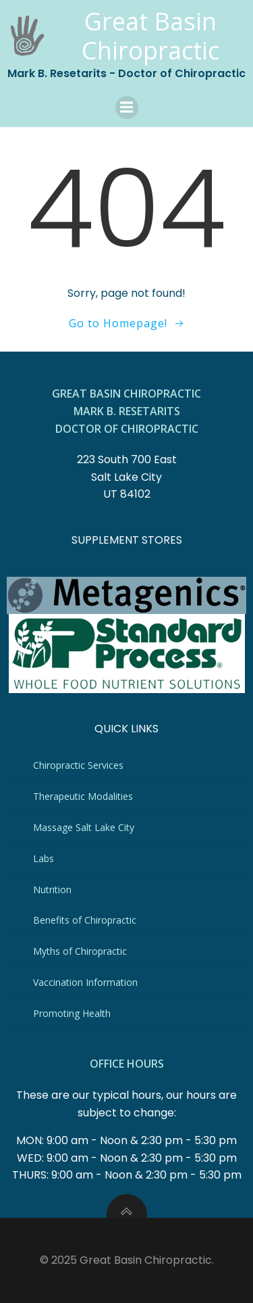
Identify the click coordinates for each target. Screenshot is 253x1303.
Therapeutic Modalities (83, 796)
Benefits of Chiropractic (84, 920)
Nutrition (52, 889)
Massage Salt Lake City (83, 827)
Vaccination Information (85, 982)
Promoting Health (72, 1013)
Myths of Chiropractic (80, 951)
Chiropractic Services (78, 765)
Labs (43, 858)
